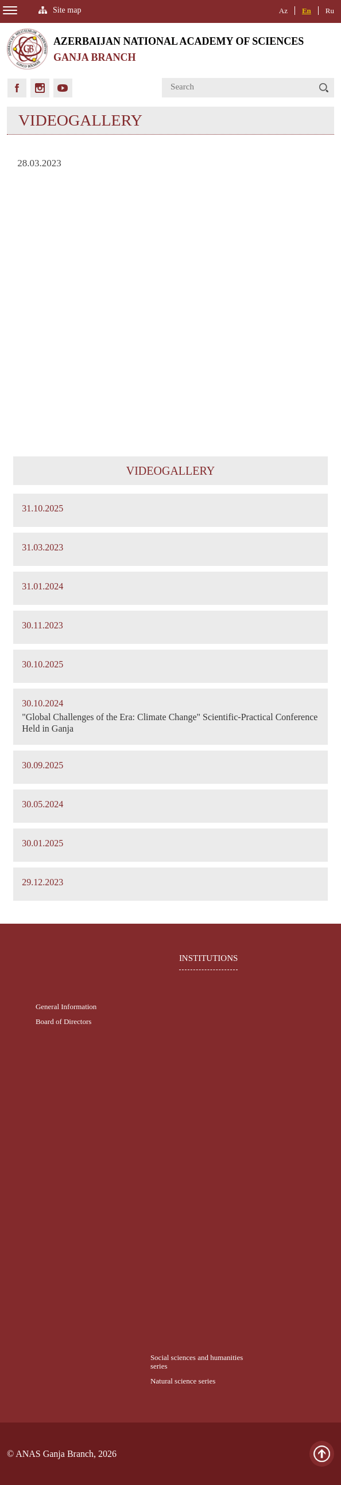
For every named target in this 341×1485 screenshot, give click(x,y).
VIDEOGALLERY (170, 470)
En (306, 10)
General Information (66, 1006)
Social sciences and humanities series (196, 1361)
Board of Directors (63, 1021)
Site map (67, 10)
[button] (323, 87)
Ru (330, 10)
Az (283, 10)
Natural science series (182, 1381)
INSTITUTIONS (208, 958)
